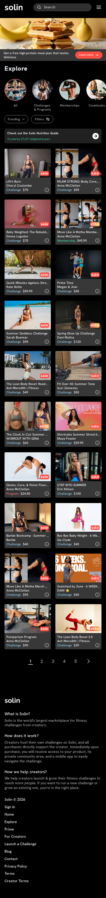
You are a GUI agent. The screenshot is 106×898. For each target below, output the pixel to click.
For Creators (15, 836)
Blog (8, 851)
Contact (11, 859)
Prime (9, 829)
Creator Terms (17, 881)
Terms (10, 873)
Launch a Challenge (20, 844)
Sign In (10, 807)
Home (9, 814)
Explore (11, 822)
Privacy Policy (16, 866)
